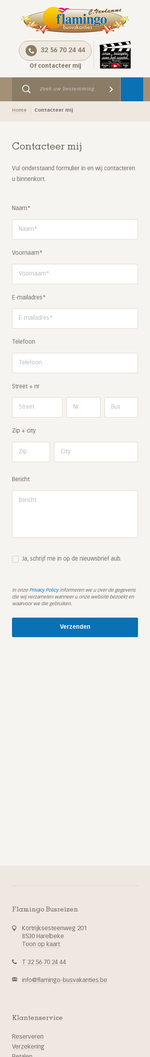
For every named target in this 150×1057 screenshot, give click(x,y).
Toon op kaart (41, 944)
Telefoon (23, 342)
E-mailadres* (29, 298)
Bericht (21, 479)
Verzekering (28, 1047)
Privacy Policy (43, 590)
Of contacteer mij (55, 66)
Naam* (21, 208)
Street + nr (26, 387)
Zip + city (24, 431)
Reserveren (28, 1037)
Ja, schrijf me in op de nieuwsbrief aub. (71, 559)
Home (19, 110)
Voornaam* (27, 253)
